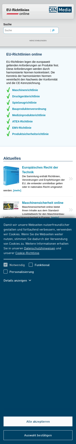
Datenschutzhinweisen (39, 248)
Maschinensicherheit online (42, 202)
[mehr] (17, 190)
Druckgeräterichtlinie (26, 96)
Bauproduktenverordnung (29, 108)
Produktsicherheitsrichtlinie (30, 134)
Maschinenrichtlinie (25, 90)
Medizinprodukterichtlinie (29, 115)
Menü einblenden (38, 41)
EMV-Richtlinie (21, 127)
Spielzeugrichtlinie (24, 102)
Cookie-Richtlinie (27, 253)
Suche (7, 24)
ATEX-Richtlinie (22, 121)
